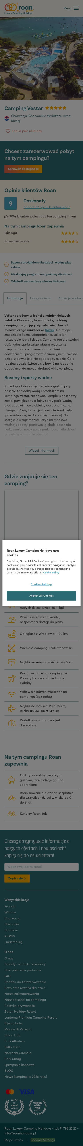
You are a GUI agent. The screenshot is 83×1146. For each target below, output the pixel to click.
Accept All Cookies (41, 595)
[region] (41, 573)
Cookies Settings (41, 584)
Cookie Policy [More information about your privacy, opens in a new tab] (51, 572)
